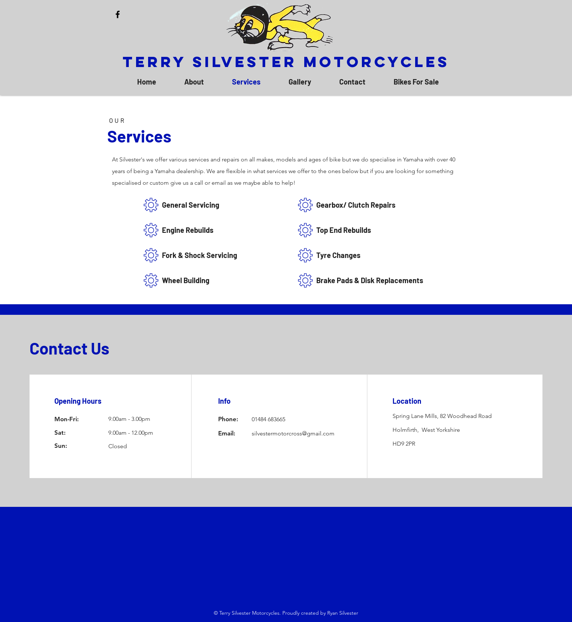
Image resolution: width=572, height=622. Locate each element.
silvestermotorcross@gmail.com (293, 433)
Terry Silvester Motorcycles (286, 61)
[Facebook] (118, 14)
